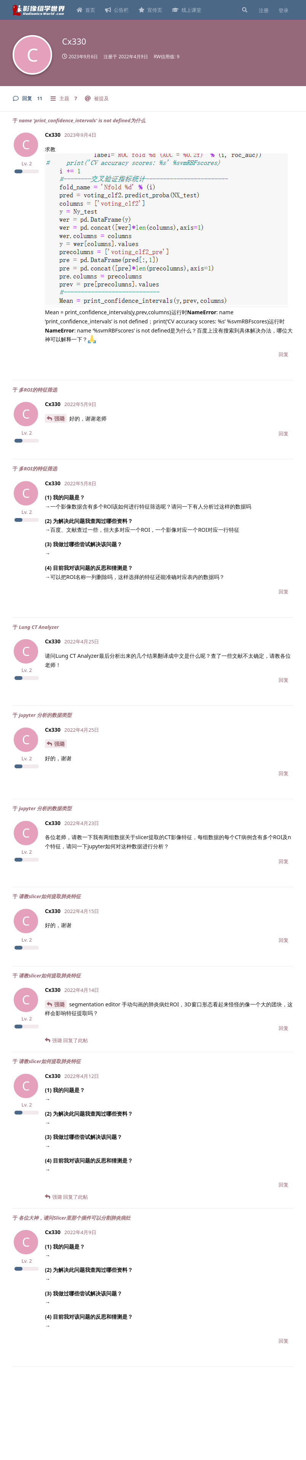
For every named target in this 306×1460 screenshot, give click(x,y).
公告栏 (117, 9)
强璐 (59, 418)
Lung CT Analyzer (39, 627)
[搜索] (244, 10)
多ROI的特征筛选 (38, 389)
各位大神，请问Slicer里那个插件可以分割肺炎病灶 (75, 1217)
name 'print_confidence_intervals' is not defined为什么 (82, 120)
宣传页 (150, 9)
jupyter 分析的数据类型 (45, 715)
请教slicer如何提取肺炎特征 (50, 896)
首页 (85, 9)
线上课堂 (186, 9)
